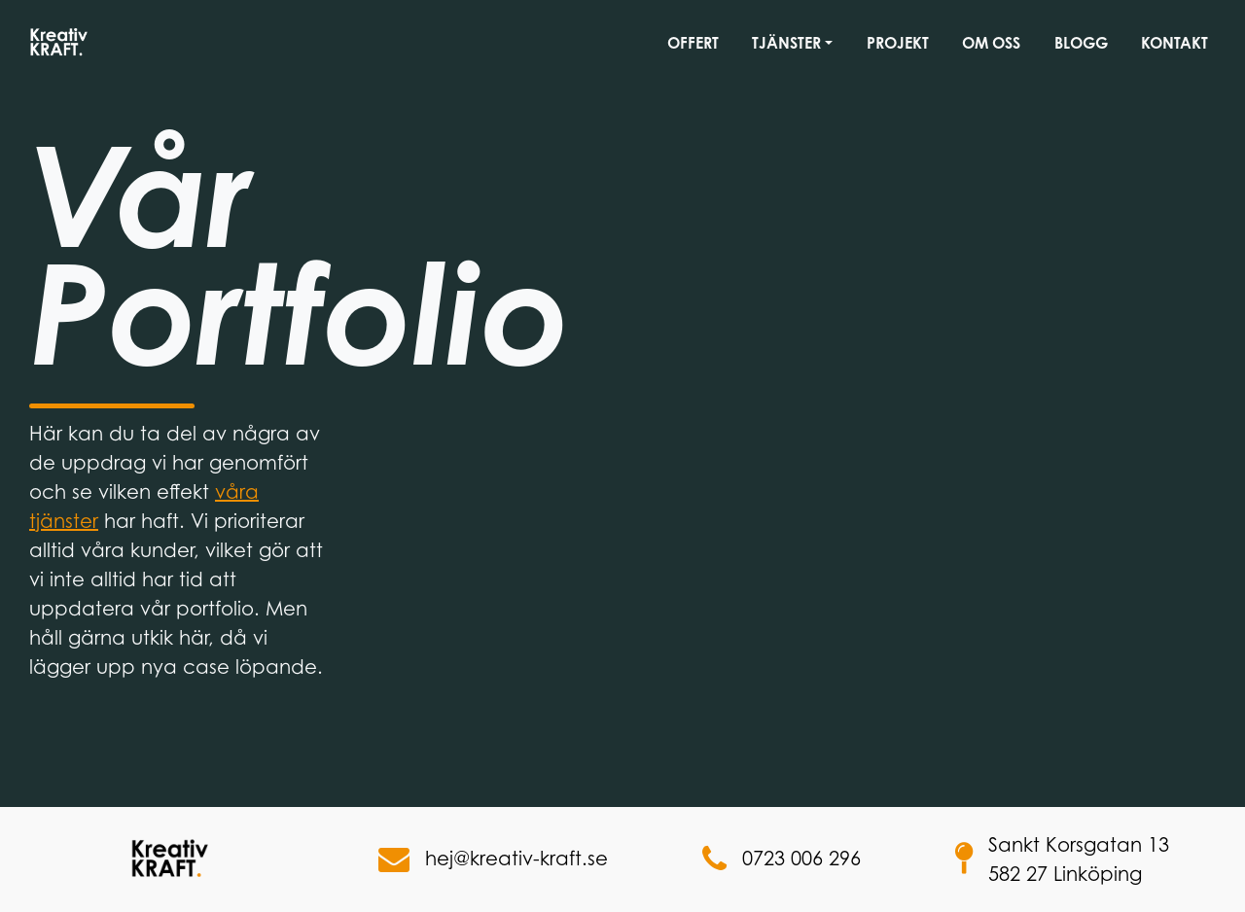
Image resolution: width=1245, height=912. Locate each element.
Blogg (1081, 43)
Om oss (991, 43)
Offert (693, 43)
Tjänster (786, 43)
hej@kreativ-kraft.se (493, 859)
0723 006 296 (781, 859)
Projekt (898, 43)
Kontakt (1174, 43)
